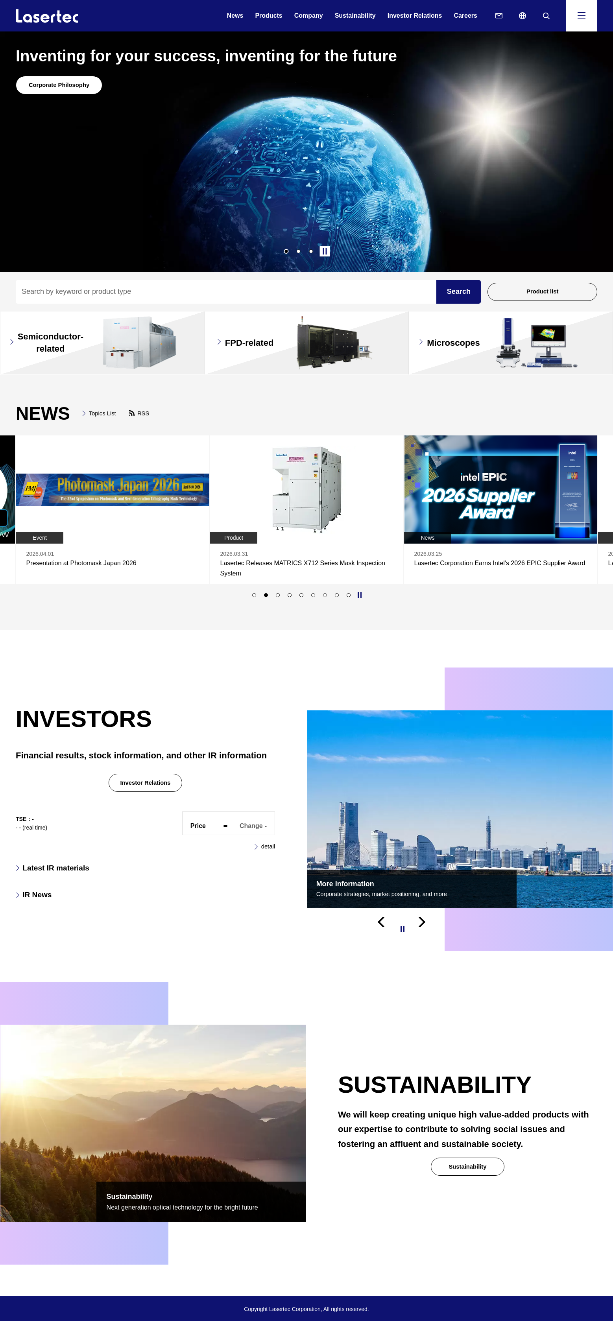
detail (267, 850)
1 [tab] (286, 251)
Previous (383, 931)
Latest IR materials (65, 873)
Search (459, 291)
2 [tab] (299, 251)
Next (422, 931)
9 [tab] (349, 597)
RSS (147, 413)
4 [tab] (290, 597)
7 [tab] (325, 597)
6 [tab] (313, 597)
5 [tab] (301, 597)
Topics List (104, 413)
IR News (41, 903)
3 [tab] (311, 251)
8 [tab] (337, 597)
